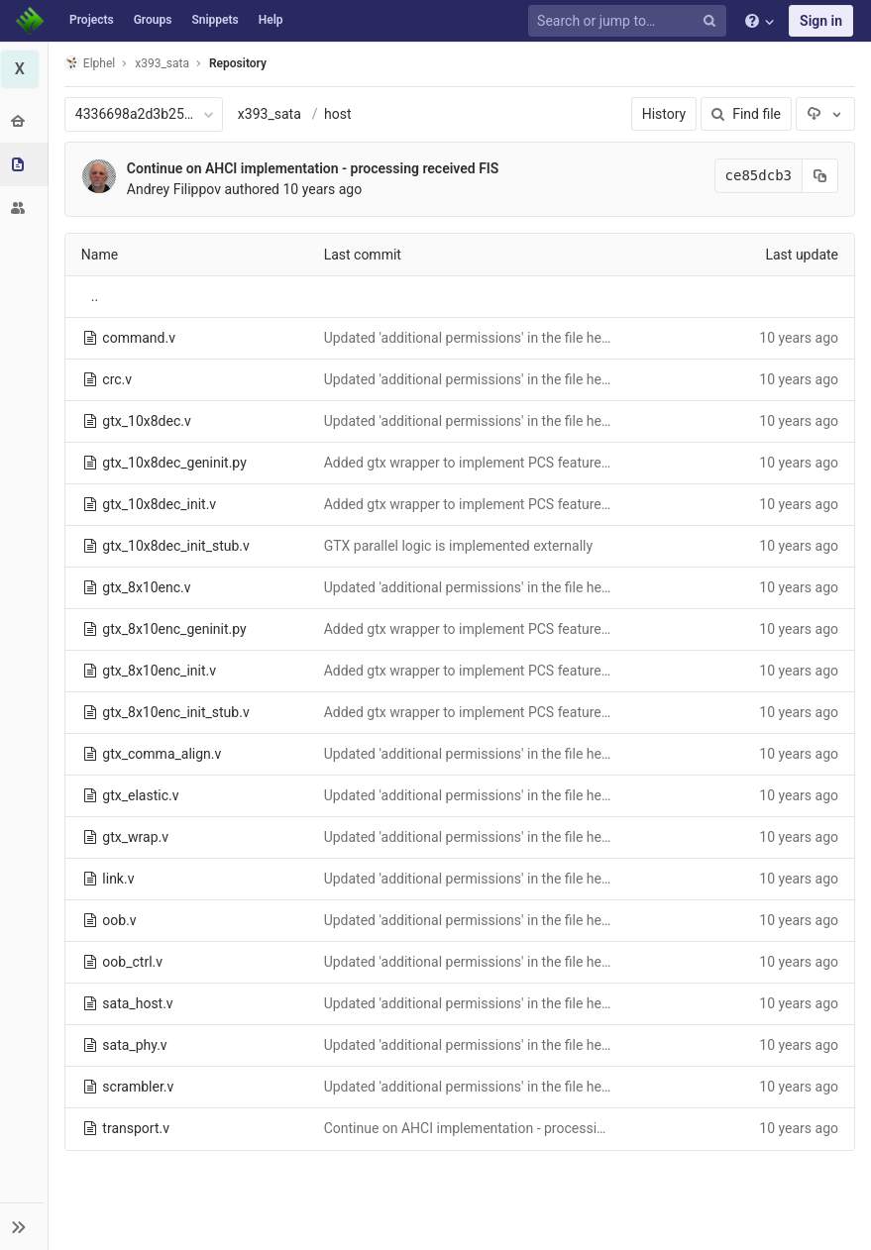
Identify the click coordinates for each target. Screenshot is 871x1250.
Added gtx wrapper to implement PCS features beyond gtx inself (520, 462)
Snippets (214, 20)
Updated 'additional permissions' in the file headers (480, 338)
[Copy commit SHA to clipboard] (820, 175)
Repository (239, 63)
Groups (153, 20)
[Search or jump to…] (630, 21)
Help (271, 20)
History (664, 114)
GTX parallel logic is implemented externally (458, 546)
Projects (91, 20)
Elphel (90, 62)
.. (95, 296)
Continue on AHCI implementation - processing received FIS (314, 168)
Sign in (821, 21)
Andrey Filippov (175, 189)
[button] (24, 1226)
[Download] (825, 114)
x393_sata (270, 114)
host (339, 114)
